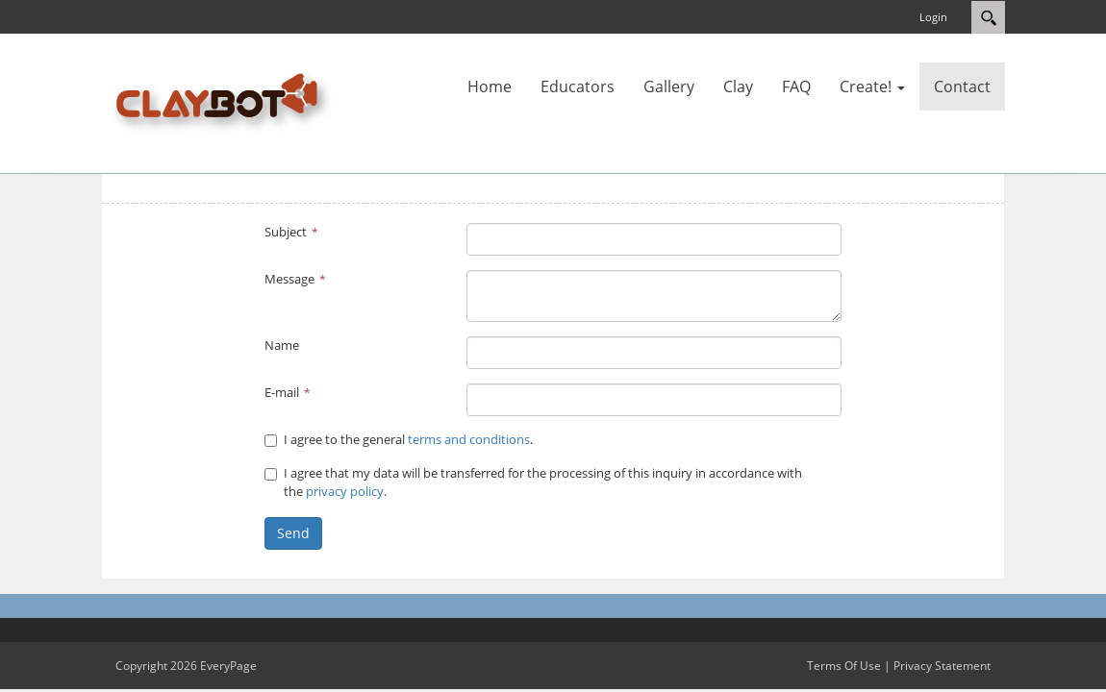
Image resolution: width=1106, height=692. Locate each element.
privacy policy (345, 491)
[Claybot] (225, 102)
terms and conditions (469, 439)
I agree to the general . (398, 439)
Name (281, 345)
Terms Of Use (844, 665)
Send (293, 533)
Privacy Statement (942, 665)
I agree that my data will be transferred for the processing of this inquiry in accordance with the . (533, 482)
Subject (285, 231)
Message (289, 278)
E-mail (281, 392)
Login (933, 17)
